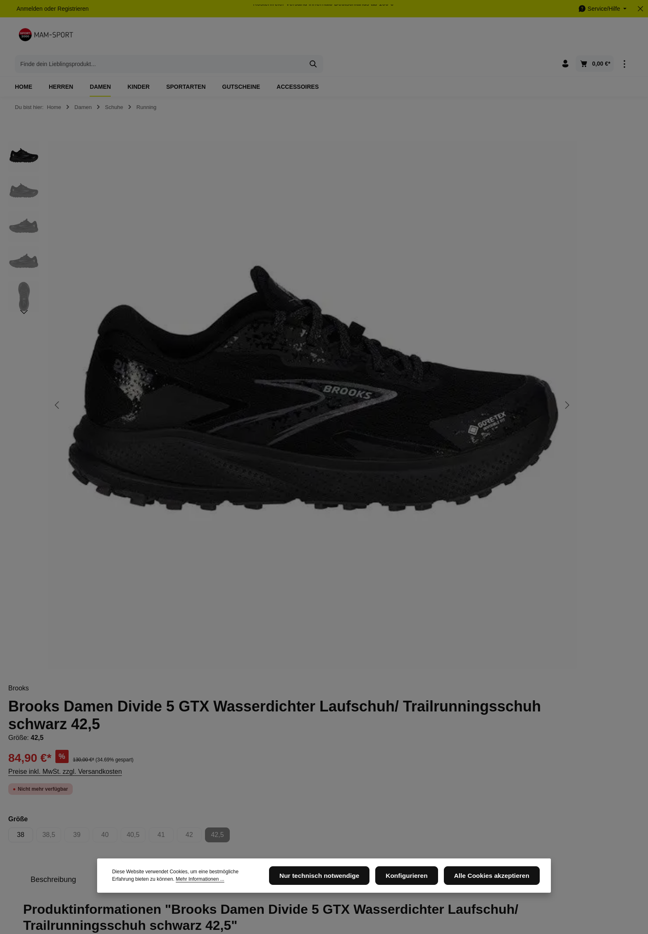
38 (399, 295)
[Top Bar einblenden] (624, 37)
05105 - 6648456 (49, 791)
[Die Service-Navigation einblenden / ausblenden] (602, 9)
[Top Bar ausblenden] (640, 9)
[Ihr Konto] (565, 37)
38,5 (429, 297)
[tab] (431, 340)
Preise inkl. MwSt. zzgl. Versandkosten (443, 231)
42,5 (598, 297)
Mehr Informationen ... (162, 885)
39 (459, 297)
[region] (189, 282)
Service (298, 753)
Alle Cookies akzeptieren (496, 881)
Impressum (191, 788)
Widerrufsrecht (303, 826)
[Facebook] (400, 776)
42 (572, 297)
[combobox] (314, 37)
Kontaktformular (79, 829)
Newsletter (190, 802)
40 (487, 297)
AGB (291, 775)
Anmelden (30, 8)
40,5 (514, 297)
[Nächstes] (24, 293)
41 (544, 297)
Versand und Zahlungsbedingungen (313, 808)
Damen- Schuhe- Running (438, 587)
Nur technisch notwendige (340, 881)
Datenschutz (193, 775)
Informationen (201, 753)
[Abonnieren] (521, 688)
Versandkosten (452, 903)
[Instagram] (413, 776)
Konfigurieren (419, 881)
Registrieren (72, 8)
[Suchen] (468, 37)
